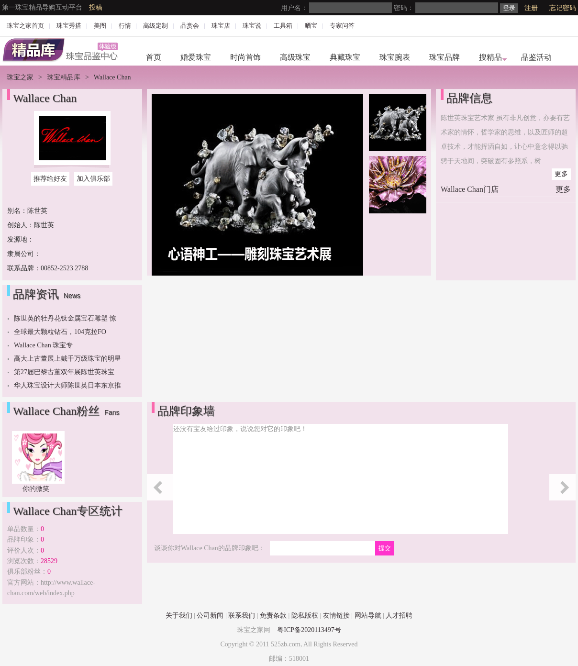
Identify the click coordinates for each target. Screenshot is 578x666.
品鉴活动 (536, 57)
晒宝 (311, 25)
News (72, 296)
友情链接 (336, 615)
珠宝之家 (20, 77)
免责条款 (273, 615)
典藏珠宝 (345, 57)
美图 (100, 25)
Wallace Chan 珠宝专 (43, 345)
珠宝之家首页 (25, 25)
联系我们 (241, 615)
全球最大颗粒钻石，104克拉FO (60, 331)
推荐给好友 (50, 178)
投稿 (95, 7)
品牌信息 (469, 98)
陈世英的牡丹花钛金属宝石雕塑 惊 (65, 318)
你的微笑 (35, 488)
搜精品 (490, 57)
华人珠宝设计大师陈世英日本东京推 (67, 385)
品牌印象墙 (186, 411)
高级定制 (155, 25)
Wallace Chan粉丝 (56, 411)
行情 (125, 25)
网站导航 (368, 615)
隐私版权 (304, 615)
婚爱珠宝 (195, 57)
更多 (561, 174)
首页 (153, 57)
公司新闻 (210, 615)
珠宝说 (252, 25)
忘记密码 (562, 7)
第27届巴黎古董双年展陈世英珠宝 (64, 372)
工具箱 (283, 25)
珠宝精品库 (63, 77)
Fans (111, 412)
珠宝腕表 (394, 57)
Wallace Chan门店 (470, 189)
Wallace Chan (45, 98)
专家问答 (342, 25)
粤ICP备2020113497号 (309, 629)
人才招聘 (399, 615)
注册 (531, 7)
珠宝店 (220, 25)
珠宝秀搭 (68, 25)
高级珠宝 (295, 57)
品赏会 (189, 25)
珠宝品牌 (444, 57)
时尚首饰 (245, 57)
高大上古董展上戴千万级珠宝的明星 (67, 358)
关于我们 (179, 615)
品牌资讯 (36, 294)
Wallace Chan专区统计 (67, 511)
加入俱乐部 (93, 178)
